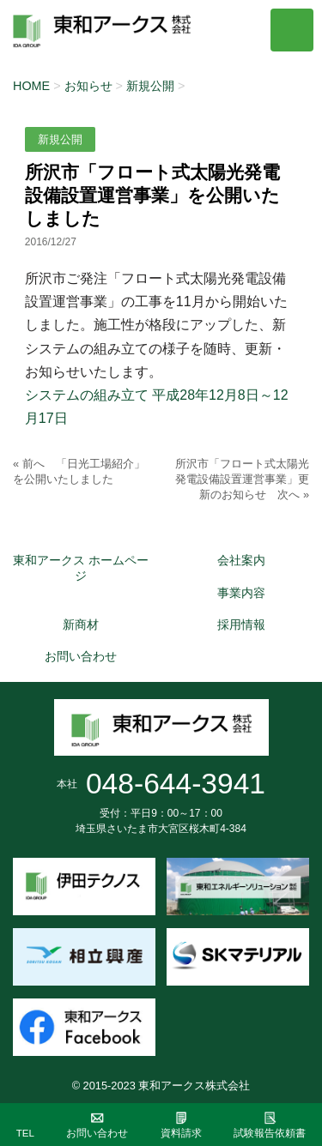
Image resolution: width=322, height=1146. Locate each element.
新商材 (81, 624)
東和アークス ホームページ (81, 567)
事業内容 (241, 593)
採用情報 (241, 624)
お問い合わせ (81, 656)
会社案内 (241, 560)
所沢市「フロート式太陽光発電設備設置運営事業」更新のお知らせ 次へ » (242, 479)
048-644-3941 (175, 783)
